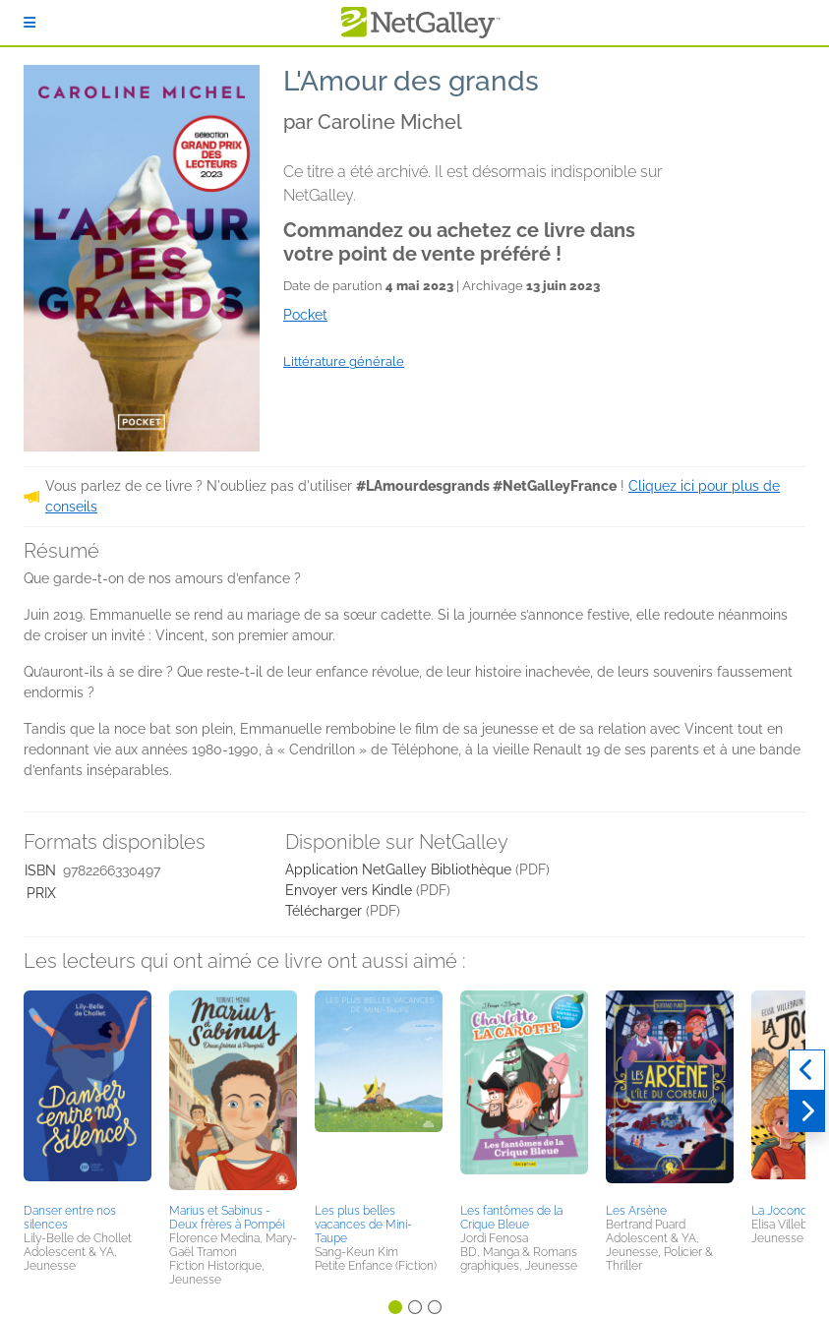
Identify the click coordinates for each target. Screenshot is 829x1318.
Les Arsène (636, 1211)
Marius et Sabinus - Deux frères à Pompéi (226, 1217)
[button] (87, 1093)
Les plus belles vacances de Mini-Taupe (363, 1224)
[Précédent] (807, 1070)
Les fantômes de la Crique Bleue (511, 1217)
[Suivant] (807, 1111)
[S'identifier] (29, 22)
